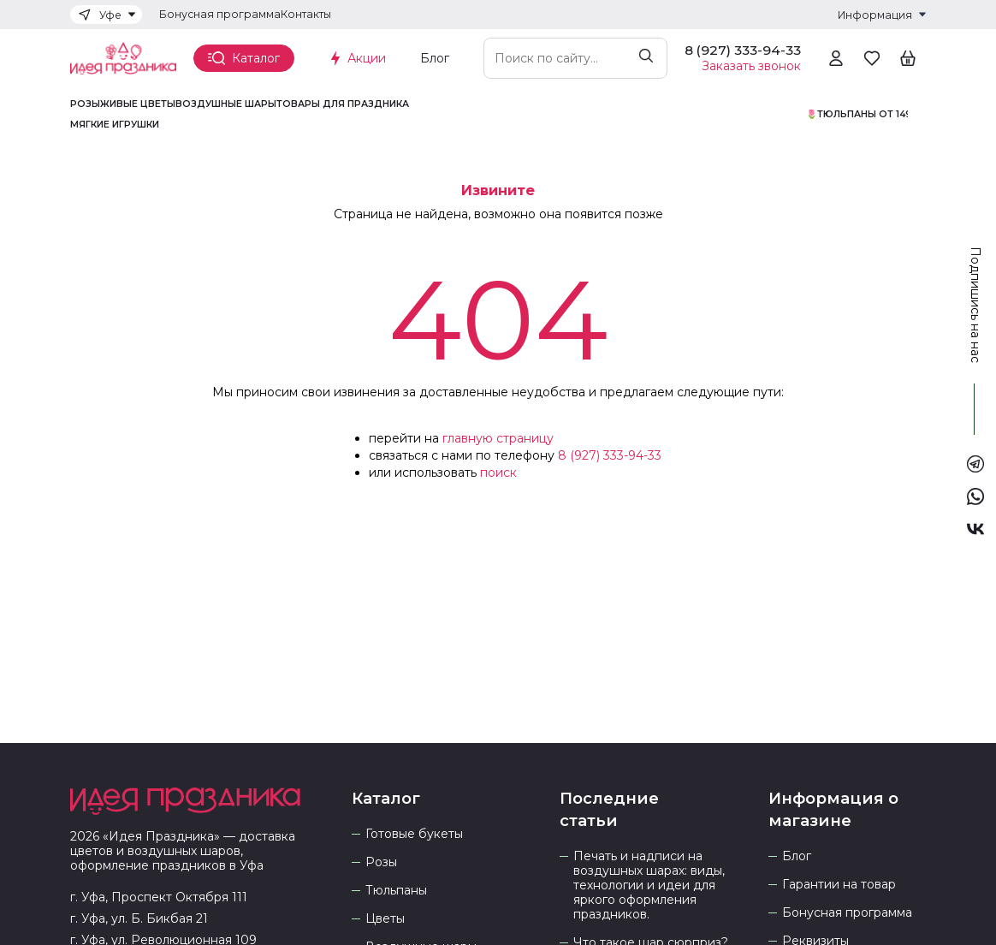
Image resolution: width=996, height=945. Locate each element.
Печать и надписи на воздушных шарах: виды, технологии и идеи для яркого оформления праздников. (649, 885)
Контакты (306, 14)
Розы (85, 104)
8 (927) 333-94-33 (609, 455)
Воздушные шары (225, 104)
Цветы (385, 919)
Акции (366, 58)
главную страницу (498, 438)
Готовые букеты (414, 834)
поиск (498, 472)
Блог (434, 58)
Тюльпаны (396, 890)
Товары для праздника (342, 104)
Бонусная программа (220, 14)
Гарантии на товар (839, 884)
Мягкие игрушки (114, 125)
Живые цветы (137, 104)
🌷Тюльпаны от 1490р (866, 115)
